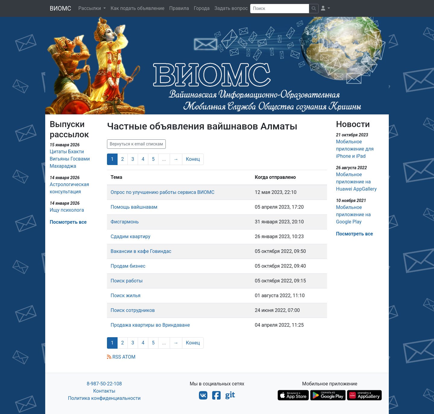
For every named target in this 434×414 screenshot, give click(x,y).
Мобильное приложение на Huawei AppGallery (356, 182)
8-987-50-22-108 (104, 384)
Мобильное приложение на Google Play (353, 214)
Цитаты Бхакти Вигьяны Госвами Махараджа (70, 159)
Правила (179, 8)
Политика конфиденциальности (104, 398)
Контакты (104, 391)
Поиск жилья (125, 295)
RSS (114, 357)
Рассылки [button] (90, 8)
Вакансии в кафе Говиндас (141, 251)
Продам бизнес (128, 266)
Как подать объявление (138, 8)
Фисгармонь (125, 222)
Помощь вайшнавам (134, 207)
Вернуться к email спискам (136, 144)
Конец (193, 159)
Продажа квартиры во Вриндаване (150, 325)
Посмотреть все (68, 222)
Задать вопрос (231, 8)
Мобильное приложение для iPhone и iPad (355, 149)
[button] (325, 8)
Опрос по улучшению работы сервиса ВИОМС (162, 192)
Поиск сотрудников (133, 310)
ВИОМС (60, 8)
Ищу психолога (67, 210)
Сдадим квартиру (130, 236)
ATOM (129, 357)
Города (201, 8)
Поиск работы (127, 281)
